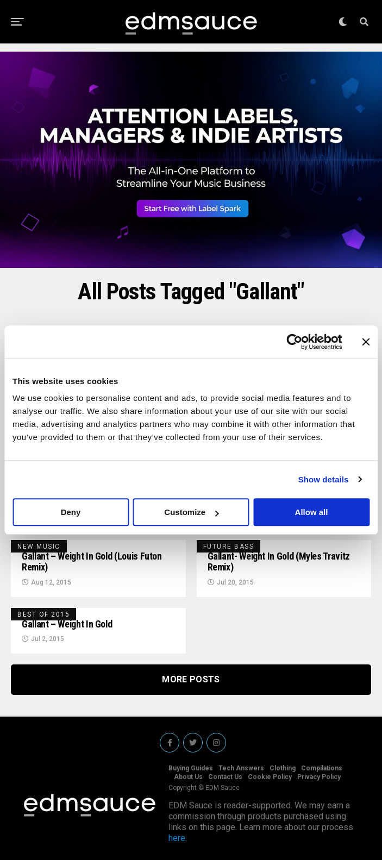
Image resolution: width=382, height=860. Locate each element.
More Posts (191, 679)
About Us (188, 777)
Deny (71, 512)
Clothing (283, 768)
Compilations (321, 768)
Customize (191, 512)
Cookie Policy (270, 777)
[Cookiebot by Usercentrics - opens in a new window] (294, 342)
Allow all (311, 512)
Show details (323, 479)
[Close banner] (366, 342)
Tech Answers (241, 768)
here (176, 838)
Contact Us (225, 777)
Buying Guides (190, 768)
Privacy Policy (319, 777)
